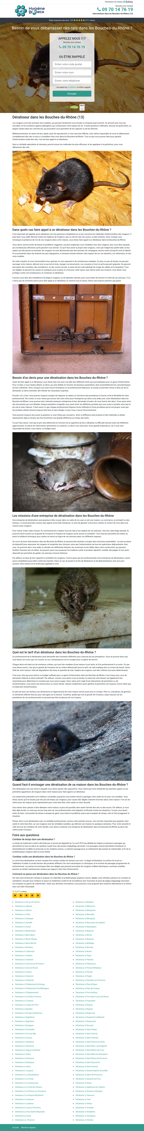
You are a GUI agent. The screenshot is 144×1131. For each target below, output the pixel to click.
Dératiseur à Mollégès (85, 943)
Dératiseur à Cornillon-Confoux (28, 996)
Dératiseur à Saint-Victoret (87, 1066)
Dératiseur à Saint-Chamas (87, 1038)
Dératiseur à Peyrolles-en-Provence (90, 980)
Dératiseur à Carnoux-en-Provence (29, 964)
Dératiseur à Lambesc (24, 1103)
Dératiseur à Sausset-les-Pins (88, 1079)
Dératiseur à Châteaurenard (26, 992)
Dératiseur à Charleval (24, 980)
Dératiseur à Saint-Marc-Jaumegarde (91, 1046)
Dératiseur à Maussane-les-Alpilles (90, 922)
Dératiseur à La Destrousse (26, 1083)
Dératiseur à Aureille (23, 922)
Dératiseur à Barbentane (25, 931)
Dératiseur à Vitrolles (85, 1120)
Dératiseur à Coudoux (24, 1001)
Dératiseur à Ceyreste (24, 976)
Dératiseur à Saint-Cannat (86, 1033)
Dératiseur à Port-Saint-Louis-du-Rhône (92, 996)
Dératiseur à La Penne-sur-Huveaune (30, 1091)
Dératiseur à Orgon (84, 955)
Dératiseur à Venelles (85, 1107)
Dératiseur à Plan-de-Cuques (88, 988)
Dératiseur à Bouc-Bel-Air (25, 943)
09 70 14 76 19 (115, 9)
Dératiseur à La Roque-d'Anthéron (29, 1095)
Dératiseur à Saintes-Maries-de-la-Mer (92, 1070)
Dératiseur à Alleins (23, 910)
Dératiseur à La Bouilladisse (27, 1075)
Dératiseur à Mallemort (85, 906)
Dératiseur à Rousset (84, 1025)
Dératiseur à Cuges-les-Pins (27, 1005)
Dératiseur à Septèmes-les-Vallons (90, 1087)
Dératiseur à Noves (84, 951)
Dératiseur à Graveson (24, 1058)
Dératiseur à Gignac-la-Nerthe (27, 1050)
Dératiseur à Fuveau (23, 1038)
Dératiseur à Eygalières (25, 1017)
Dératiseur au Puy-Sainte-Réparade (30, 1112)
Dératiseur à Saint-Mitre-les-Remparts (92, 1054)
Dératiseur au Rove (23, 1116)
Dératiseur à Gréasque (24, 1062)
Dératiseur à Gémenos (24, 1046)
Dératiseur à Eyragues (24, 1025)
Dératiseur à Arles (22, 914)
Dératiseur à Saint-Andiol (86, 1029)
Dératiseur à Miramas (85, 939)
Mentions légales (28, 1127)
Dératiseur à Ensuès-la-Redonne (28, 1013)
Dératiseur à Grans (23, 1054)
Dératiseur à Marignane (86, 910)
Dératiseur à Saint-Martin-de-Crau (90, 1050)
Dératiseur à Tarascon (85, 1095)
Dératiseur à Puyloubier (85, 1001)
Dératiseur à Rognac (84, 1005)
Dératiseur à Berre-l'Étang (26, 939)
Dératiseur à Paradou (85, 959)
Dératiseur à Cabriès (23, 955)
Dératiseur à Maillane (85, 902)
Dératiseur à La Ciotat (24, 1079)
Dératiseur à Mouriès (84, 947)
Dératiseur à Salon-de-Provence (89, 1075)
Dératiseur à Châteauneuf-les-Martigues (32, 988)
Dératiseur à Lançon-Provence (28, 1107)
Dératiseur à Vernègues (86, 1116)
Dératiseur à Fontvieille (25, 1029)
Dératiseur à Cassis (23, 972)
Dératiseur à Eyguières (24, 1021)
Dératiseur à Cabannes (24, 951)
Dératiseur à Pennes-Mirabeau (88, 968)
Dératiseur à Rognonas (85, 1013)
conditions (72, 87)
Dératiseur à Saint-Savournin (88, 1062)
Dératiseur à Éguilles (24, 1009)
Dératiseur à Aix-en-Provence (27, 902)
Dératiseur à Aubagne (24, 918)
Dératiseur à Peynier (84, 972)
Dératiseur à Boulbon (24, 947)
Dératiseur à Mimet (84, 935)
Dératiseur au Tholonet (24, 1120)
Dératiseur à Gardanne (24, 1042)
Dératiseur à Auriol (23, 927)
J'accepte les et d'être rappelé (73, 87)
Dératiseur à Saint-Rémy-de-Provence (91, 1058)
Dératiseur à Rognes (84, 1009)
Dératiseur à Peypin (84, 976)
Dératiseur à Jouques (24, 1070)
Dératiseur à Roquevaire (86, 1021)
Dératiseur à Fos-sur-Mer (25, 1033)
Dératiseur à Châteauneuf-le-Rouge (30, 984)
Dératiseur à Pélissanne (86, 964)
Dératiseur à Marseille (85, 914)
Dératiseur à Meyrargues (86, 927)
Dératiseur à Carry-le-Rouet (26, 968)
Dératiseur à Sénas (84, 1083)
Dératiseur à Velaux (84, 1103)
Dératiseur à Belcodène (25, 935)
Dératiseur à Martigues (85, 918)
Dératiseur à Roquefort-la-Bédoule (90, 1017)
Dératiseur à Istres (23, 1066)
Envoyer (72, 93)
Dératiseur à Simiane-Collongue (89, 1091)
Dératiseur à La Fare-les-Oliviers (28, 1087)
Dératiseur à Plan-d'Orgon (86, 984)
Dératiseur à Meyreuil (85, 931)
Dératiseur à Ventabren (85, 1112)
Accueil (15, 1127)
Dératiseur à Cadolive (24, 959)
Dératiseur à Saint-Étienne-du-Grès (90, 1042)
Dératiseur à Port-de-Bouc (87, 992)
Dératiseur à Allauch (23, 906)
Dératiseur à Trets (83, 1099)
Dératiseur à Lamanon (24, 1099)
